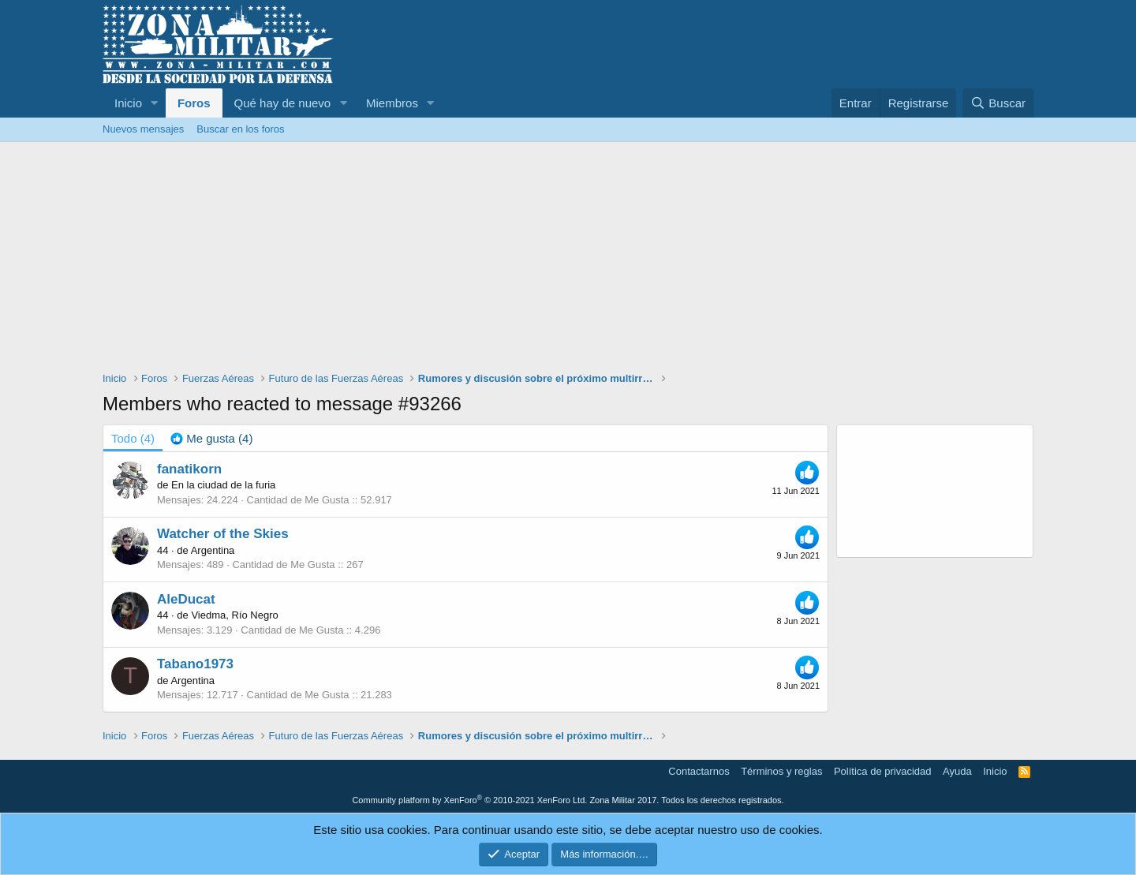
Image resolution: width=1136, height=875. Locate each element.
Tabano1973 (195, 663)
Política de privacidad (883, 771)
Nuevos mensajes (143, 129)
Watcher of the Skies (223, 533)
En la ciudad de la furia (223, 485)
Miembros (392, 103)
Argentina (213, 550)
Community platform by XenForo (469, 800)
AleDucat (186, 599)
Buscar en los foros (240, 129)
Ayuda (957, 771)
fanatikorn (189, 469)
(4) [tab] (133, 438)
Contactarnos (698, 771)
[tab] (211, 438)
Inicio (128, 103)
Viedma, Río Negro (234, 615)
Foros (194, 103)
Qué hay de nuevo (282, 103)
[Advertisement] (568, 260)
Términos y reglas (781, 771)
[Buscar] (997, 103)
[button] (155, 103)
